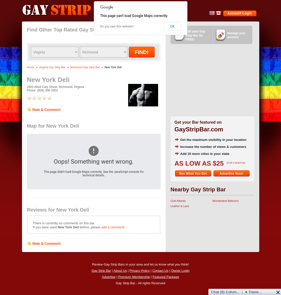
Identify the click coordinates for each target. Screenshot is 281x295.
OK (172, 26)
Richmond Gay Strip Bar (85, 67)
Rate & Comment (46, 110)
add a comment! (113, 227)
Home (30, 67)
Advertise (108, 277)
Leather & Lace (180, 206)
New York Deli (112, 67)
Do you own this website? (117, 26)
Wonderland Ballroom (225, 200)
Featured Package (166, 277)
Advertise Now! (231, 173)
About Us (120, 271)
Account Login (240, 13)
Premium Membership (134, 277)
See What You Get (193, 173)
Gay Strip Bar (101, 271)
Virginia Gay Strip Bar (52, 67)
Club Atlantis (178, 200)
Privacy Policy (139, 271)
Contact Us (160, 271)
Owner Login (180, 271)
